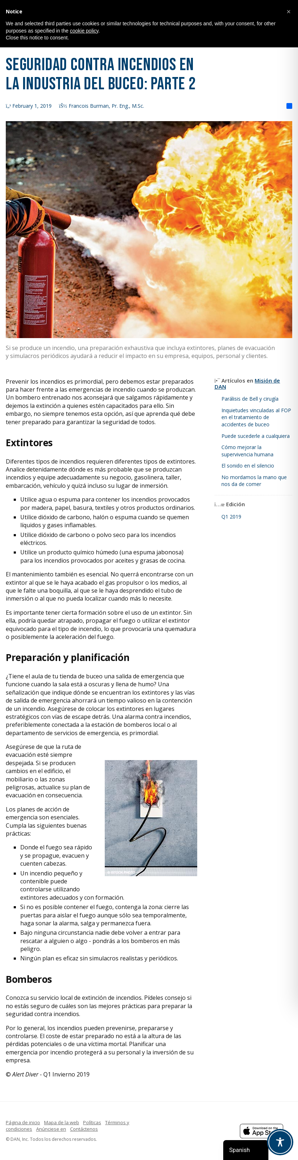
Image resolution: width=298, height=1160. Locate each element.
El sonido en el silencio (247, 465)
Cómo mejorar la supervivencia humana (247, 451)
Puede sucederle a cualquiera (255, 435)
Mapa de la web (61, 1122)
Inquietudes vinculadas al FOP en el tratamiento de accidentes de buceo (256, 417)
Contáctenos (84, 1129)
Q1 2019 (231, 516)
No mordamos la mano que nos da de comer (254, 481)
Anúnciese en (51, 1129)
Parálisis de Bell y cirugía (249, 398)
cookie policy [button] (84, 31)
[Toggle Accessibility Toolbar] (280, 1142)
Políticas (92, 1122)
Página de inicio (23, 1122)
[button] (288, 11)
